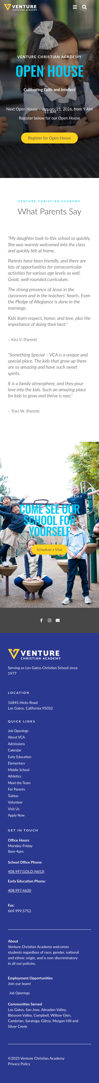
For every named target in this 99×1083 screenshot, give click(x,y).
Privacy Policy (19, 1063)
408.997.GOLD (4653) (26, 871)
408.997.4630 (19, 890)
